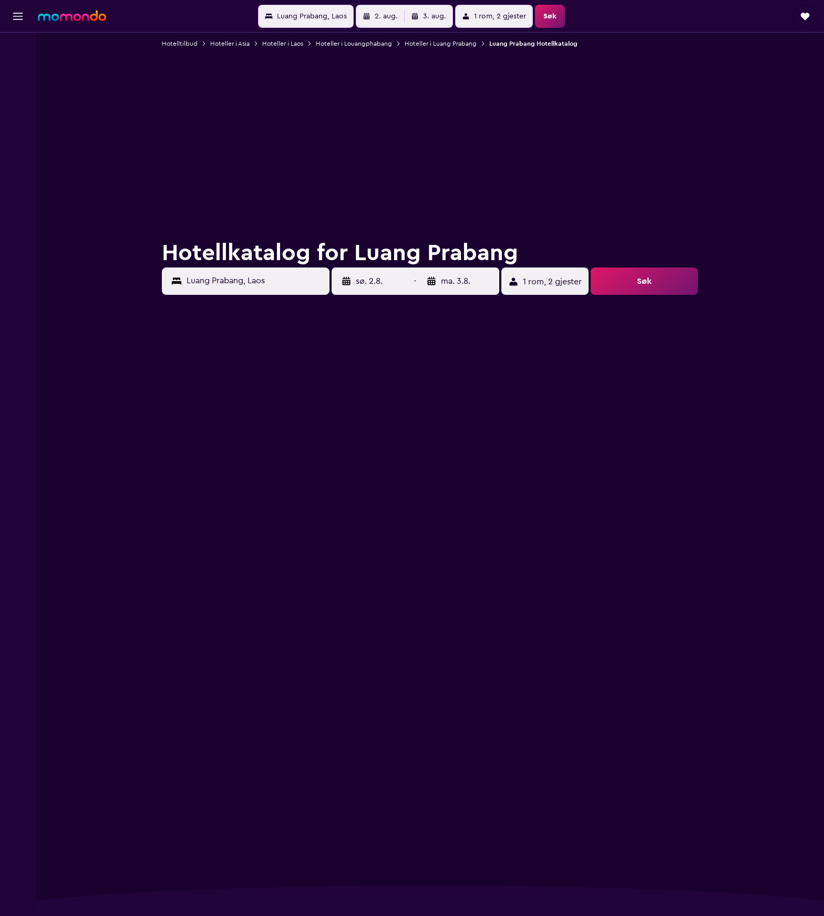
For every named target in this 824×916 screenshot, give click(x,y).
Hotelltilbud (180, 43)
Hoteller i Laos (283, 43)
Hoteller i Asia (230, 43)
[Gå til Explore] (18, 136)
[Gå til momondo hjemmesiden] (72, 16)
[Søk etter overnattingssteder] (18, 70)
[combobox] (255, 280)
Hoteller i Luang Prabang (441, 43)
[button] (17, 16)
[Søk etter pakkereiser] (18, 114)
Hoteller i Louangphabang (354, 43)
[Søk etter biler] (18, 92)
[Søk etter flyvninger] (18, 48)
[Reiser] (18, 166)
